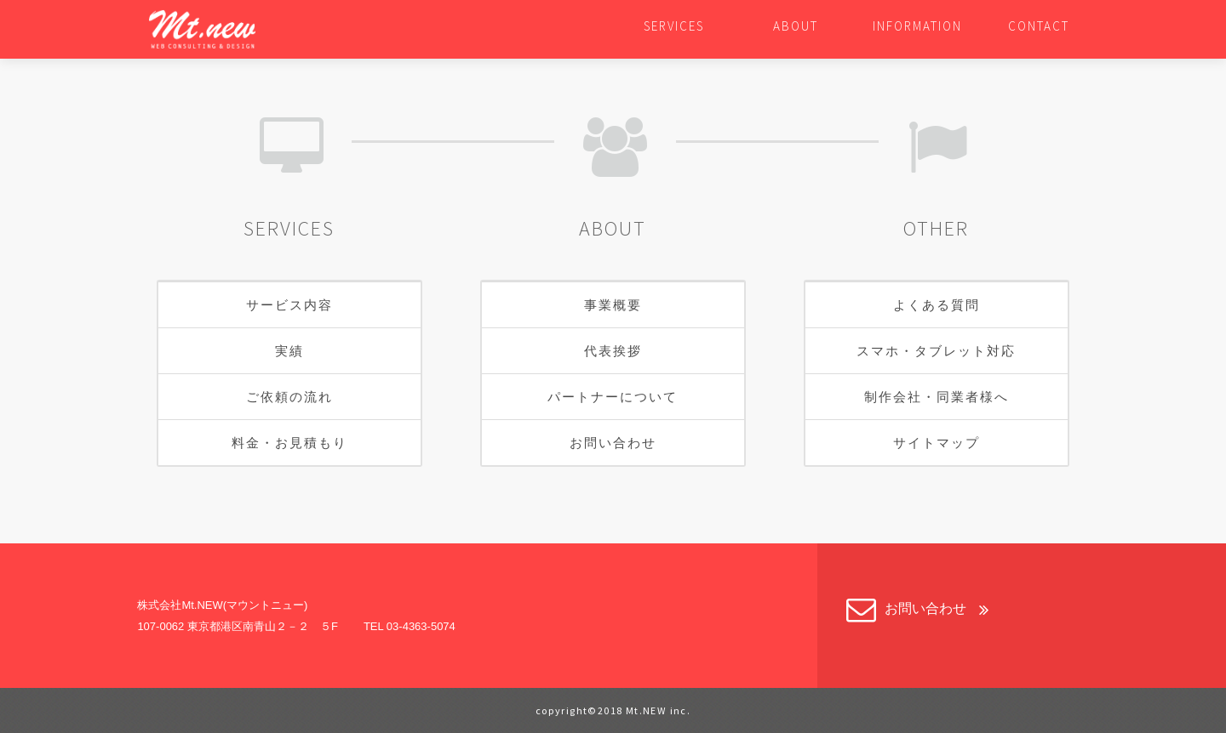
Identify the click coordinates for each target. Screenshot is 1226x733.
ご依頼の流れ (289, 396)
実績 (289, 351)
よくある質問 (936, 305)
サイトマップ (936, 442)
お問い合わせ (613, 442)
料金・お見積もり (289, 442)
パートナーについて (612, 396)
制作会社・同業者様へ (936, 396)
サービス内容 (289, 305)
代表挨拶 (613, 351)
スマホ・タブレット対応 (936, 351)
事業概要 (613, 305)
